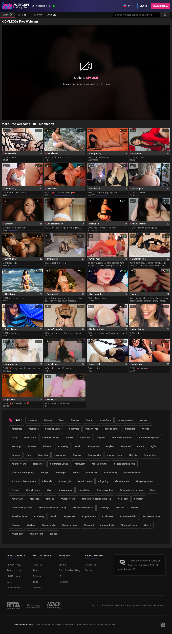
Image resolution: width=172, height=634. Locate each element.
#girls (153, 446)
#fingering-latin (122, 481)
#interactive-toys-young (131, 490)
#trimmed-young (129, 525)
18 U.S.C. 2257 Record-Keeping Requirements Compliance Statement (128, 605)
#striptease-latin (128, 516)
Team (36, 570)
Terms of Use (14, 570)
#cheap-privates (125, 420)
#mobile (70, 437)
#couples (32, 420)
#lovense (34, 499)
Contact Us (90, 564)
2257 (9, 582)
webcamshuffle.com (23, 625)
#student (15, 525)
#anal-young (60, 455)
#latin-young (17, 499)
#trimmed (126, 446)
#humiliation (30, 437)
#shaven (32, 446)
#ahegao (48, 420)
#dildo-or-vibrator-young (23, 481)
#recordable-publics (149, 437)
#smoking (63, 446)
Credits (62, 564)
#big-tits (89, 420)
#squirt (77, 446)
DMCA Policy (13, 576)
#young (53, 534)
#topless (110, 446)
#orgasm (100, 437)
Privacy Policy (14, 564)
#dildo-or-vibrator (53, 429)
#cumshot (33, 429)
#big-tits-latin (149, 455)
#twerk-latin (17, 534)
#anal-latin (43, 455)
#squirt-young (89, 516)
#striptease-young (151, 516)
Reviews (37, 587)
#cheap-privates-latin (124, 464)
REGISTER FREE (160, 6)
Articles (37, 576)
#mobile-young (67, 499)
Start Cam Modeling (69, 570)
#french (145, 429)
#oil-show (85, 437)
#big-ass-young (114, 455)
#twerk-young (36, 534)
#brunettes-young (59, 464)
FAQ (61, 576)
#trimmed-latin (107, 525)
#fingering (130, 429)
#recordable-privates (122, 437)
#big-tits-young (18, 464)
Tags (35, 582)
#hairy (14, 437)
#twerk (140, 446)
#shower (47, 446)
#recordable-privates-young (52, 507)
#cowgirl (144, 420)
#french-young (33, 490)
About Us (37, 564)
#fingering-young (144, 481)
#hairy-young (65, 490)
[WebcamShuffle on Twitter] (162, 624)
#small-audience (19, 516)
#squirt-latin (69, 516)
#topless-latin (48, 525)
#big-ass (75, 420)
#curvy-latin (91, 472)
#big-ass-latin (94, 455)
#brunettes (38, 464)
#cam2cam (105, 420)
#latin (152, 490)
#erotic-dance (112, 429)
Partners (63, 582)
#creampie (16, 429)
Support (89, 570)
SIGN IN (143, 6)
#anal (61, 420)
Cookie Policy (14, 587)
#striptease (93, 446)
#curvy (76, 472)
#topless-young (69, 525)
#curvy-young (110, 472)
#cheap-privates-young (22, 472)
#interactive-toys (50, 437)
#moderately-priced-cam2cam (96, 499)
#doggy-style (91, 429)
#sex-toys (16, 446)
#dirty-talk (74, 429)
